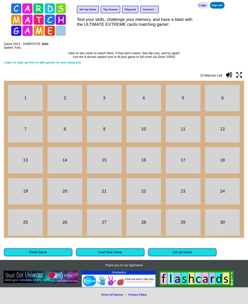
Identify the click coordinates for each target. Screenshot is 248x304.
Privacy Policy (137, 294)
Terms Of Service (112, 294)
